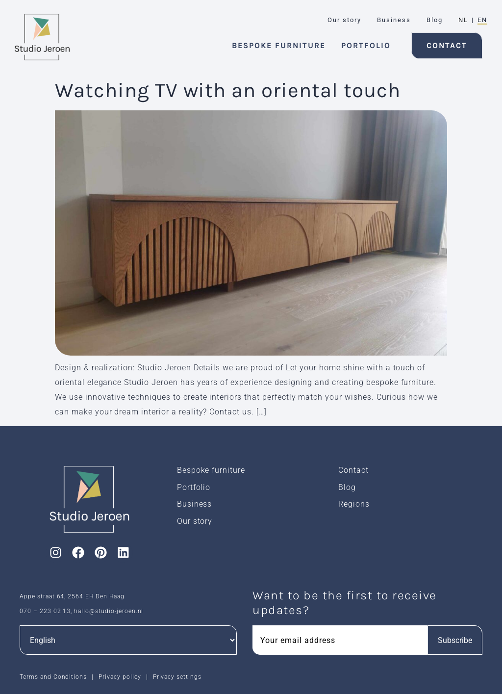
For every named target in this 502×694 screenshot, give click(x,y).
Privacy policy (120, 676)
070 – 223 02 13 (45, 611)
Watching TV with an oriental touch (228, 90)
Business (194, 504)
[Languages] (128, 640)
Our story (195, 521)
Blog (347, 487)
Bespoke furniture (211, 470)
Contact (353, 470)
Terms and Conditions (53, 676)
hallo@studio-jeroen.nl (108, 611)
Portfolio (194, 487)
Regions (354, 504)
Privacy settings (177, 676)
